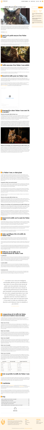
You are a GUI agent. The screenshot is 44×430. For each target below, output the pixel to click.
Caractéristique (33, 1)
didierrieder (15, 410)
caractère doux (21, 386)
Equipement (27, 420)
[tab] (34, 11)
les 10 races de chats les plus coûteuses (36, 20)
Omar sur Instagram (4, 85)
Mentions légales (38, 423)
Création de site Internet (27, 428)
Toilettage (37, 1)
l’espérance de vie (11, 385)
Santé (40, 1)
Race (29, 1)
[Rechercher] (35, 7)
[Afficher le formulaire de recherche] (42, 1)
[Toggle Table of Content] (5, 32)
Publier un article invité (39, 422)
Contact (37, 421)
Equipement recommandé (24, 1)
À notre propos (38, 420)
